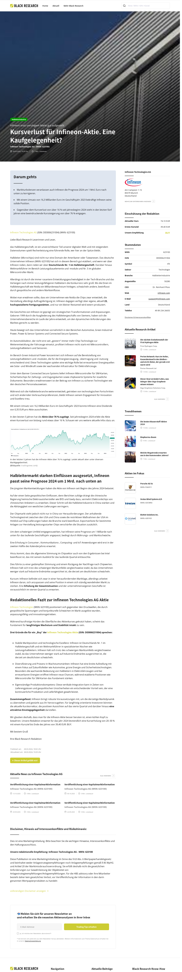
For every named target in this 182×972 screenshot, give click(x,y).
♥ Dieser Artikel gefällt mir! (25, 760)
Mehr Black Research (73, 5)
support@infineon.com (159, 298)
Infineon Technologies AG (23, 232)
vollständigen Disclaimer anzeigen (28, 890)
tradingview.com (29, 465)
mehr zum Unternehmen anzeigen (138, 201)
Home (45, 5)
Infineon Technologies (21, 607)
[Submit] (124, 6)
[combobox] (145, 6)
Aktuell (56, 5)
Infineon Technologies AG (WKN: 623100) (31, 788)
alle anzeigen (105, 776)
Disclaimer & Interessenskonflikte (138, 317)
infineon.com (164, 293)
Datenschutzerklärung (33, 941)
